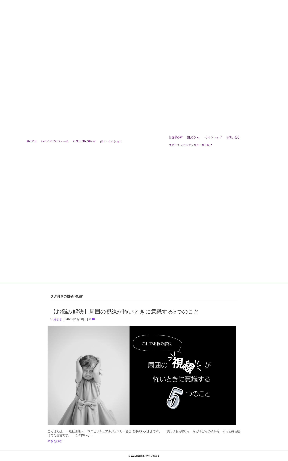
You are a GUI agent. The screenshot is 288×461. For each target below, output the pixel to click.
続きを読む (55, 441)
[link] (31, 141)
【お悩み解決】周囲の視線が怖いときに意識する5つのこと (124, 311)
